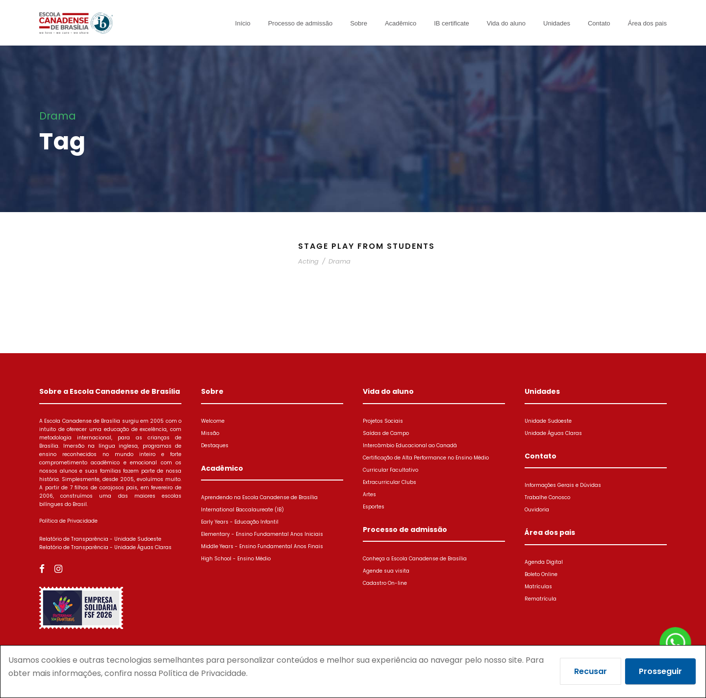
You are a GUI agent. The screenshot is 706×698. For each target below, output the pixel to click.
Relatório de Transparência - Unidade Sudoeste (100, 539)
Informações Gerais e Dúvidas (563, 485)
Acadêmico (400, 23)
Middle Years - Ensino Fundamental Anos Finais (262, 546)
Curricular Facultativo (390, 470)
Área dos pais (647, 23)
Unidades (556, 23)
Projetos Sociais (383, 421)
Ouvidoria (537, 509)
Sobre (358, 23)
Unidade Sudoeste (548, 421)
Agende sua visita (386, 571)
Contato (599, 23)
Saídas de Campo (386, 433)
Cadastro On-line (385, 583)
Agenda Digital (544, 562)
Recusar (590, 671)
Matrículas (538, 586)
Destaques (214, 445)
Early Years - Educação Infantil (239, 522)
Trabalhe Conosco (547, 497)
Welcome (213, 421)
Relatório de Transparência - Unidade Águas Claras (105, 547)
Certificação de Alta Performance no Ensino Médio (426, 457)
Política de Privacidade (68, 521)
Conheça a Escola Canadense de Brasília (415, 558)
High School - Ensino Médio (236, 558)
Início (243, 23)
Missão (210, 433)
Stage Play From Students (366, 246)
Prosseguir (660, 671)
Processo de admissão (300, 23)
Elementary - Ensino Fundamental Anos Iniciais (262, 534)
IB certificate (451, 23)
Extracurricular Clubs (389, 482)
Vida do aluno (506, 23)
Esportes (373, 506)
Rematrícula (540, 598)
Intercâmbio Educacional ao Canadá (410, 445)
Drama (339, 261)
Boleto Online (541, 574)
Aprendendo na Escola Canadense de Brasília (259, 497)
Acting (308, 261)
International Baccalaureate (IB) (242, 509)
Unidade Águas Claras (553, 433)
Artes (369, 494)
